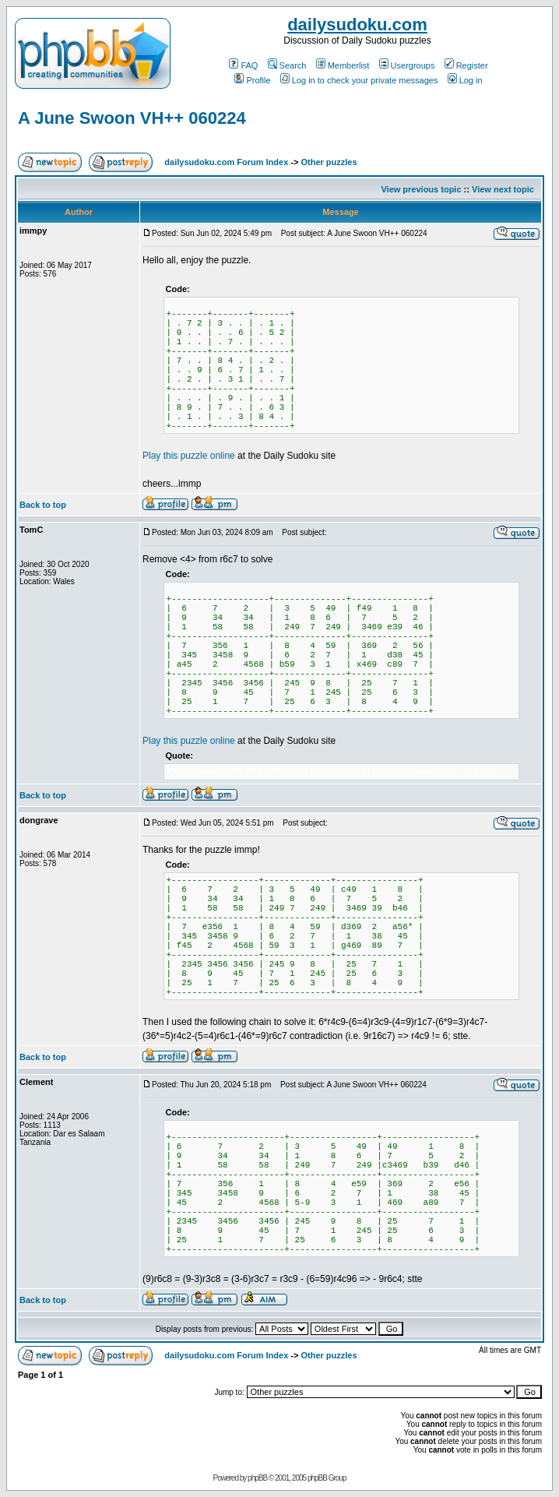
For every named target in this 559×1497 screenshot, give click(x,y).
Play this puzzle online (188, 455)
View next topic (503, 189)
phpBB (257, 1478)
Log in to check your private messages (359, 80)
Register (466, 65)
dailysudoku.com (357, 24)
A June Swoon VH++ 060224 (132, 118)
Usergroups (407, 65)
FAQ (243, 65)
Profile (252, 80)
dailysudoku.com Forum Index (226, 162)
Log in (465, 80)
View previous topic (421, 189)
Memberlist (343, 65)
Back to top (42, 504)
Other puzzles (329, 162)
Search (287, 65)
